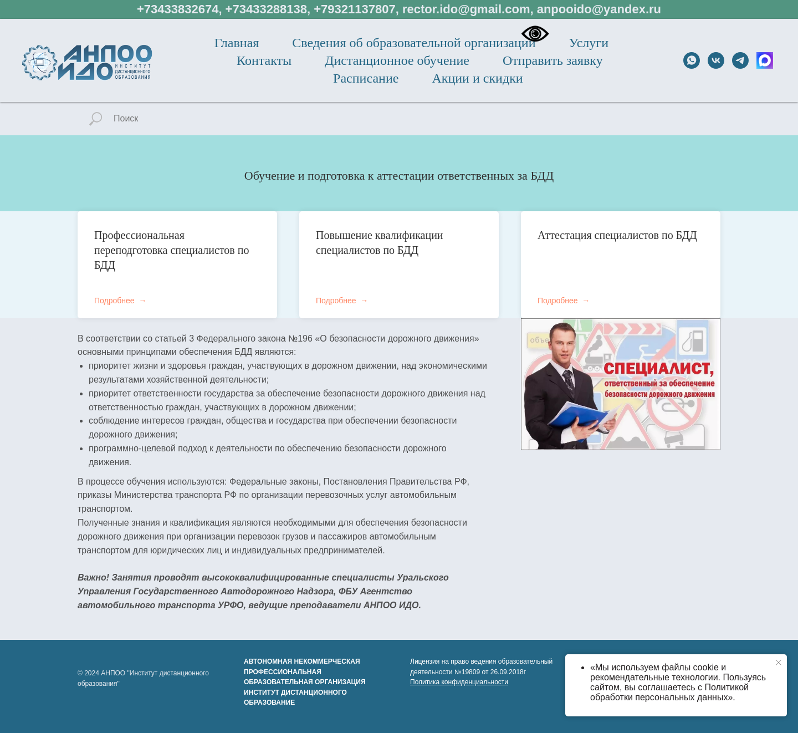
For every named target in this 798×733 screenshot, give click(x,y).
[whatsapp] (691, 60)
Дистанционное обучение (397, 60)
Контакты (264, 60)
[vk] (716, 60)
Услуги (588, 42)
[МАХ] (764, 60)
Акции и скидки (477, 78)
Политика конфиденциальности (459, 682)
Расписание (365, 78)
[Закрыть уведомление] (778, 662)
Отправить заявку (553, 60)
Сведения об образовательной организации (413, 42)
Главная (236, 42)
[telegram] (740, 60)
